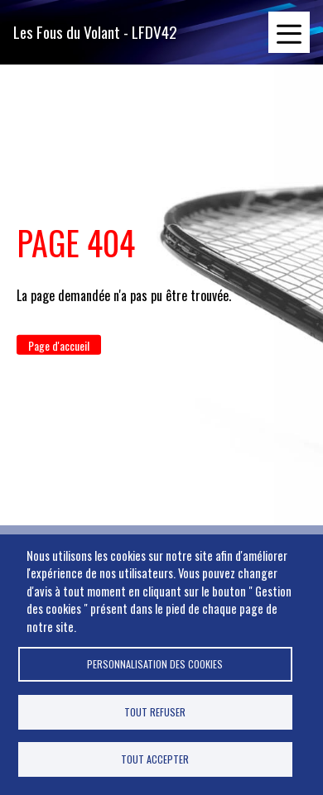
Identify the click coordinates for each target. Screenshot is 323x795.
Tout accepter (155, 759)
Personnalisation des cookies (155, 664)
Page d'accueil (58, 345)
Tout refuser (155, 712)
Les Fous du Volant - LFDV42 (95, 32)
